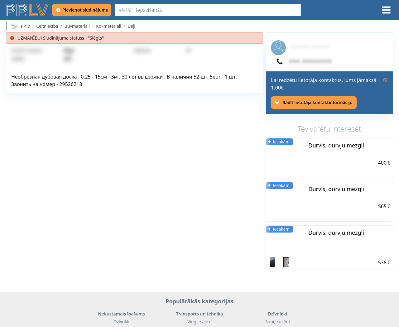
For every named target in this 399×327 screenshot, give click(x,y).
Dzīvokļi (121, 322)
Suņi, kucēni (277, 322)
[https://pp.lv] (27, 10)
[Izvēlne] (386, 10)
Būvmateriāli (77, 26)
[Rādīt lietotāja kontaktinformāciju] (313, 102)
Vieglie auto (199, 322)
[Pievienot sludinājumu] (81, 10)
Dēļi (131, 26)
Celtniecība (47, 26)
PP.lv (25, 26)
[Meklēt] (208, 10)
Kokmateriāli (108, 26)
